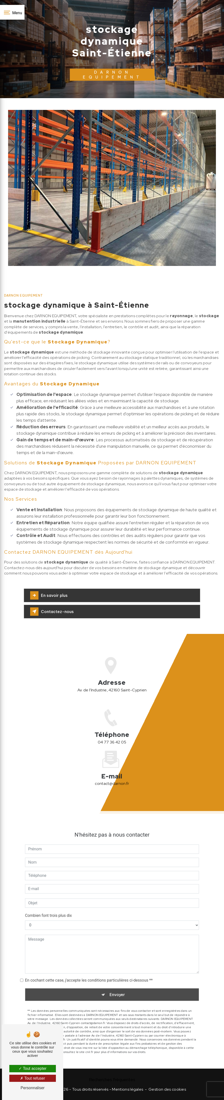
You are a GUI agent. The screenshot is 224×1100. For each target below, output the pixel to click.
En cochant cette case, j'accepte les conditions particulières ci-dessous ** (89, 965)
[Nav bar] (12, 12)
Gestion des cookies (167, 1089)
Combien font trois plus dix (48, 900)
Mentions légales (127, 1089)
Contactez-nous (52, 611)
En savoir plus (49, 595)
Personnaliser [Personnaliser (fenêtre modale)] (33, 1088)
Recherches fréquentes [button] (112, 1079)
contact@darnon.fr (112, 768)
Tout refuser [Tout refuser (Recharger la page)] (32, 1078)
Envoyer (117, 979)
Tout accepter (32, 1068)
